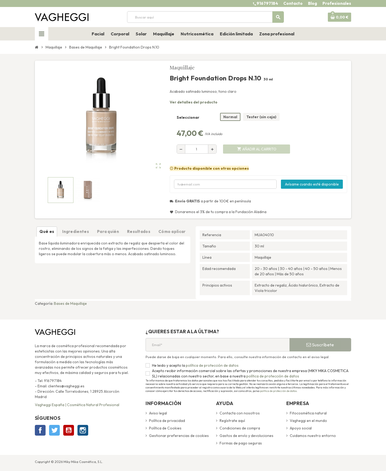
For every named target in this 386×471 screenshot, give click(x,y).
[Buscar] (205, 17)
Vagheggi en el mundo (308, 420)
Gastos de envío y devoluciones (246, 435)
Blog (312, 3)
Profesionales (336, 3)
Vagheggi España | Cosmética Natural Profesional (77, 404)
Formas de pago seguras (241, 443)
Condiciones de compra (240, 428)
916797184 (267, 3)
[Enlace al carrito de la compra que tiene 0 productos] (339, 17)
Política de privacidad (167, 420)
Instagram (82, 430)
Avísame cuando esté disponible (312, 184)
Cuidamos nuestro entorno (313, 435)
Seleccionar (188, 117)
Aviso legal (158, 413)
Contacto (293, 3)
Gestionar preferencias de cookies (179, 435)
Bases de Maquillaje (70, 303)
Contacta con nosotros (240, 413)
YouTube (68, 430)
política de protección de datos (212, 365)
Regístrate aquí (232, 420)
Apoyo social (301, 428)
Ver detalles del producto (193, 102)
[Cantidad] (196, 149)
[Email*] (218, 344)
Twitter (54, 430)
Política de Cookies (165, 428)
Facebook (40, 430)
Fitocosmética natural (308, 413)
